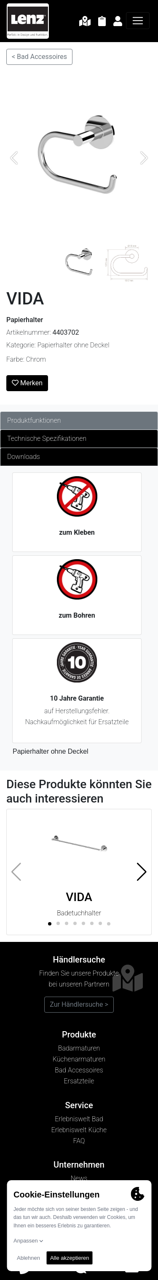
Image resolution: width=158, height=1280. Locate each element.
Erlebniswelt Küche (79, 1130)
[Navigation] (138, 20)
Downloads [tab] (23, 457)
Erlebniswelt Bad (79, 1119)
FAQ (79, 1141)
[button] (141, 872)
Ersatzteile (79, 1081)
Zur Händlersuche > (79, 1004)
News (79, 1178)
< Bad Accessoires (39, 57)
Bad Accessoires (79, 1070)
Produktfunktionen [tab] (34, 420)
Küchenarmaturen (79, 1059)
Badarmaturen (79, 1048)
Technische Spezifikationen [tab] (46, 439)
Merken (27, 383)
